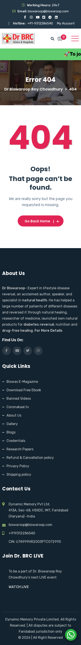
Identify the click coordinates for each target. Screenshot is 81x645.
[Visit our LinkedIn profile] (56, 17)
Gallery (12, 424)
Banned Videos (18, 398)
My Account (66, 23)
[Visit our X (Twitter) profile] (43, 17)
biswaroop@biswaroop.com (30, 525)
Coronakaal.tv (17, 407)
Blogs (11, 432)
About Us (13, 415)
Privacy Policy (17, 466)
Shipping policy (18, 474)
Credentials (15, 441)
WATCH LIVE (19, 587)
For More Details (48, 330)
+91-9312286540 (40, 23)
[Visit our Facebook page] (25, 17)
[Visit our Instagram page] (31, 17)
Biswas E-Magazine (22, 382)
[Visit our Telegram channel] (50, 17)
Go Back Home (41, 221)
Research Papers (19, 449)
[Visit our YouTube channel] (37, 17)
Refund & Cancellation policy (30, 458)
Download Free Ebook (23, 390)
